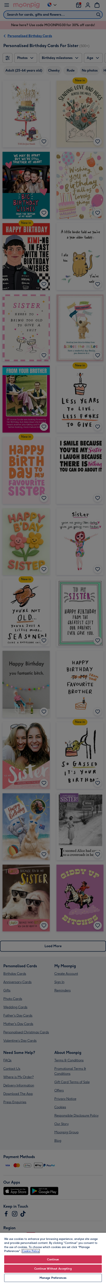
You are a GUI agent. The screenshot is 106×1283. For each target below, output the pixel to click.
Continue (53, 1259)
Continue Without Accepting (53, 1268)
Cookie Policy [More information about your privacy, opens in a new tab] (30, 1251)
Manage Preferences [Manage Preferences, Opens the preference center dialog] (53, 1277)
